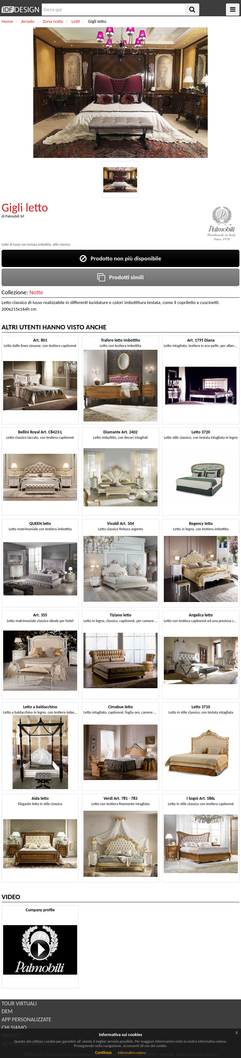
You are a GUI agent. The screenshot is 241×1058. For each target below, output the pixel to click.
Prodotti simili (120, 277)
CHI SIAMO (14, 1027)
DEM (7, 1011)
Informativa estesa (132, 1052)
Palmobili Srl (14, 216)
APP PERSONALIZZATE (26, 1019)
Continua (103, 1052)
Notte (36, 292)
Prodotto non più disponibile (120, 258)
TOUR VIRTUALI (19, 1003)
